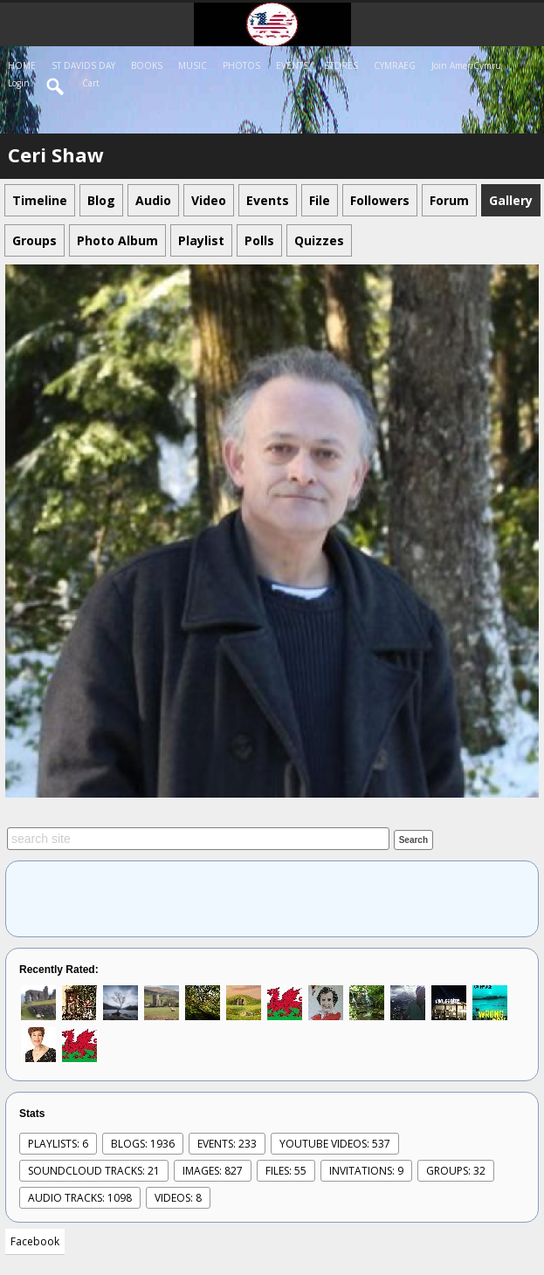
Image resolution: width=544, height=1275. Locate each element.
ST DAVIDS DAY (83, 65)
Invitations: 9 (366, 1170)
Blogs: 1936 (143, 1143)
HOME (22, 65)
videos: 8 (178, 1197)
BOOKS (146, 65)
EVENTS (292, 65)
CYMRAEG (395, 65)
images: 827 (212, 1170)
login (19, 83)
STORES (341, 65)
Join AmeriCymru (466, 65)
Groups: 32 (455, 1170)
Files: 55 (285, 1170)
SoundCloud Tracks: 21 (94, 1170)
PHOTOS (241, 65)
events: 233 (227, 1143)
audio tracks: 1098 (80, 1197)
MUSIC (192, 65)
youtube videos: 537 (334, 1143)
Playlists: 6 (58, 1143)
